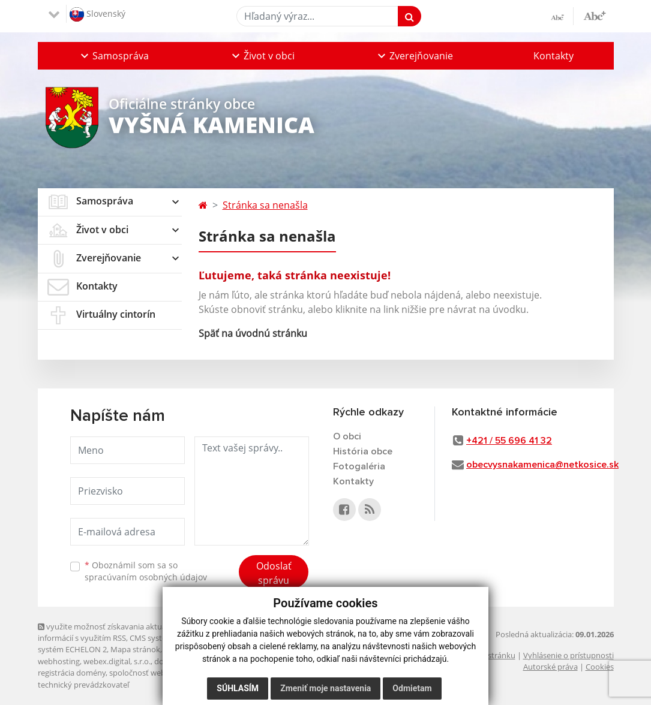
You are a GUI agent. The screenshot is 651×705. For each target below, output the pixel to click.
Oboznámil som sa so (146, 571)
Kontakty (553, 55)
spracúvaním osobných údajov (146, 577)
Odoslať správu (274, 573)
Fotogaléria (359, 466)
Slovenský (97, 14)
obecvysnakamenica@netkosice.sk (542, 464)
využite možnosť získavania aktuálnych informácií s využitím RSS (111, 632)
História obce (362, 451)
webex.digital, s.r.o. (117, 661)
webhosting (59, 661)
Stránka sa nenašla (265, 205)
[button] (113, 56)
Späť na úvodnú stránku (253, 333)
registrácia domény (72, 672)
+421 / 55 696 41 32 (509, 440)
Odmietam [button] (411, 688)
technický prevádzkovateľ (83, 684)
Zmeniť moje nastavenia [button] (325, 688)
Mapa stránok (135, 649)
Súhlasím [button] (238, 688)
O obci (347, 436)
